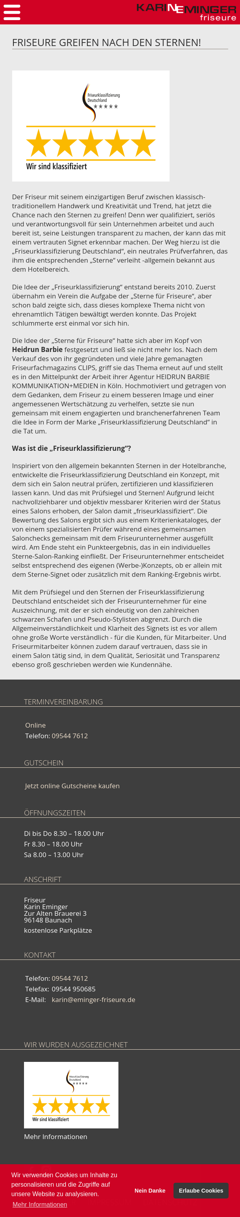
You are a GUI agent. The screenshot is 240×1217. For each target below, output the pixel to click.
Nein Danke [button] (150, 1190)
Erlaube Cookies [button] (201, 1190)
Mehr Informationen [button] (40, 1204)
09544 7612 (70, 735)
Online (35, 725)
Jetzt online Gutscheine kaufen (72, 785)
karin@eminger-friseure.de (93, 999)
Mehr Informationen (55, 1136)
